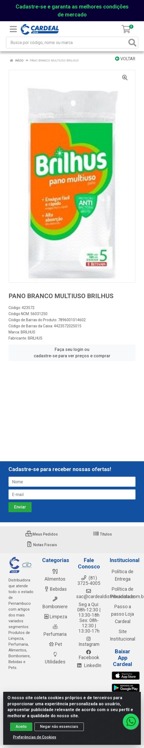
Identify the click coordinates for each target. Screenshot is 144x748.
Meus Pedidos (41, 534)
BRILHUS (28, 332)
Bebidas (55, 589)
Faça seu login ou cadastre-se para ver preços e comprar (72, 352)
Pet (55, 644)
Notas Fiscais (41, 545)
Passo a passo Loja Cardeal (122, 614)
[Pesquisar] (132, 42)
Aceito (21, 726)
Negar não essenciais (59, 726)
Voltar (125, 58)
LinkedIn (88, 665)
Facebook (89, 655)
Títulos (102, 534)
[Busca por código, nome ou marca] (66, 42)
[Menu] (13, 29)
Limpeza (55, 616)
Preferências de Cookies (34, 737)
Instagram (88, 641)
